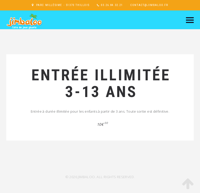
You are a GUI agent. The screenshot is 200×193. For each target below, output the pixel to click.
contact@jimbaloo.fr (149, 5)
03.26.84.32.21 (112, 5)
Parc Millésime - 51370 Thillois (63, 5)
